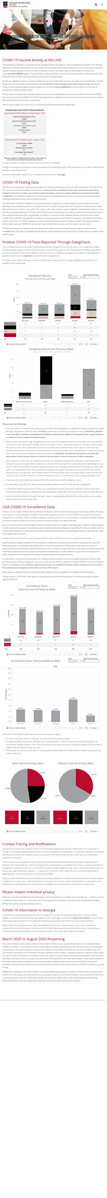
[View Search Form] (96, 4)
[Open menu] (101, 5)
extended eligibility (15, 74)
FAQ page (61, 174)
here (51, 874)
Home (26, 28)
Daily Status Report (82, 918)
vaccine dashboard (62, 87)
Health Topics (36, 28)
